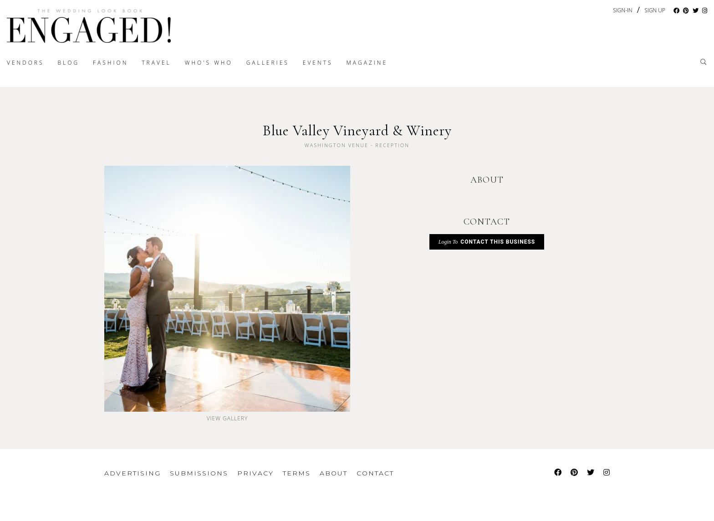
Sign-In (622, 10)
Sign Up (654, 10)
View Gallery (227, 418)
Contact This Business (487, 242)
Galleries (267, 62)
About (333, 473)
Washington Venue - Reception (357, 145)
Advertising (132, 473)
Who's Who (209, 62)
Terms (297, 473)
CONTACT (487, 221)
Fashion (110, 62)
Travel (156, 62)
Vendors (25, 62)
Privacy (255, 473)
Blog (69, 62)
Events (318, 62)
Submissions (199, 473)
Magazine (367, 62)
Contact (375, 473)
